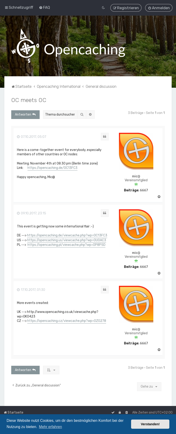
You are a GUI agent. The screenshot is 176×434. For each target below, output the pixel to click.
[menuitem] (44, 7)
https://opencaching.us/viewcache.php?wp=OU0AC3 (66, 240)
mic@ (136, 176)
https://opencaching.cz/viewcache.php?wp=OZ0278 (66, 321)
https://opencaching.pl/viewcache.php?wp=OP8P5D (66, 245)
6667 (144, 190)
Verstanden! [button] (150, 424)
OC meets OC (28, 99)
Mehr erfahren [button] (50, 427)
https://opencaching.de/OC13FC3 (52, 168)
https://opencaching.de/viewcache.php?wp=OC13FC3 (67, 235)
